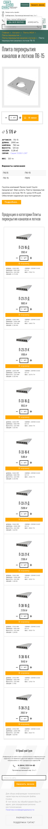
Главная (5, 33)
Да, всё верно (16, 22)
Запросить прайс (12, 12)
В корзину (24, 264)
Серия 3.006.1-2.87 (18, 153)
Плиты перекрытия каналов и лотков (18, 38)
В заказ (33, 118)
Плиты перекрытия (10, 35)
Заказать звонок (37, 5)
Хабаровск (9, 15)
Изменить (33, 22)
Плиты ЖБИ (28, 33)
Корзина (25, 5)
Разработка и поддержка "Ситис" (24, 820)
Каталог (16, 33)
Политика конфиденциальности (20, 810)
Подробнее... (11, 202)
